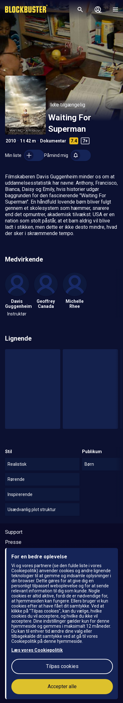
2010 (11, 140)
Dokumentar (53, 140)
